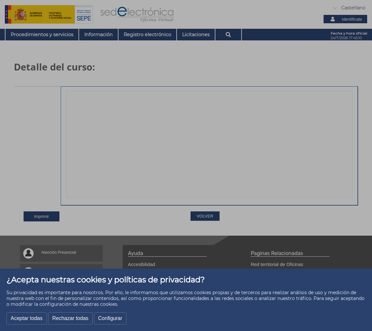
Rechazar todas (70, 318)
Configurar (110, 318)
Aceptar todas (27, 318)
